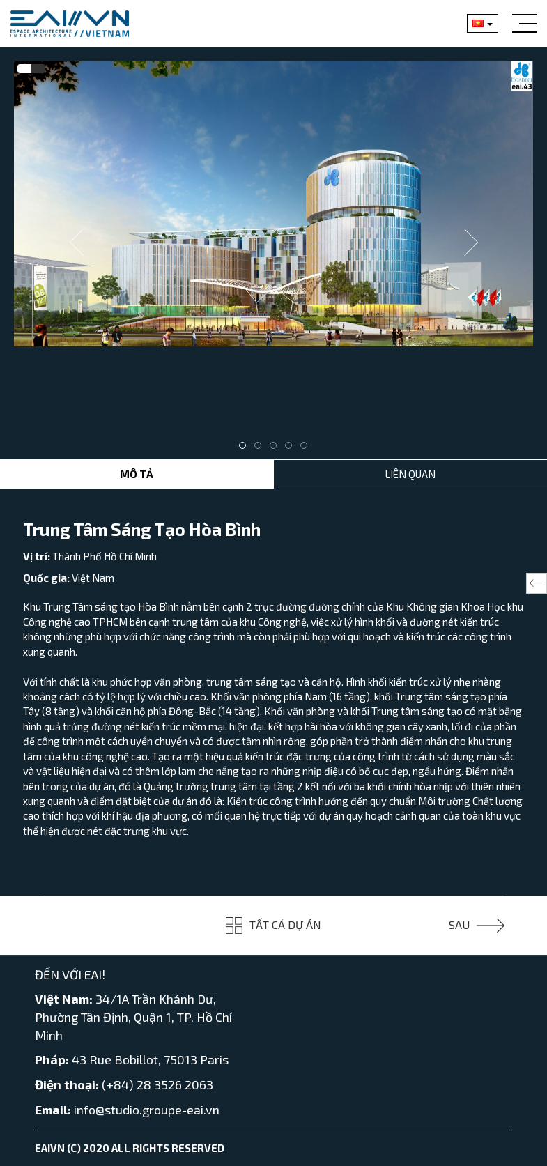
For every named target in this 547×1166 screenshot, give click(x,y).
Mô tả (136, 474)
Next (471, 242)
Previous (76, 242)
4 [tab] (292, 449)
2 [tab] (261, 449)
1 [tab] (246, 449)
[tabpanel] (273, 203)
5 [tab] (307, 449)
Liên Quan (410, 474)
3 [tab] (277, 449)
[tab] (24, 69)
